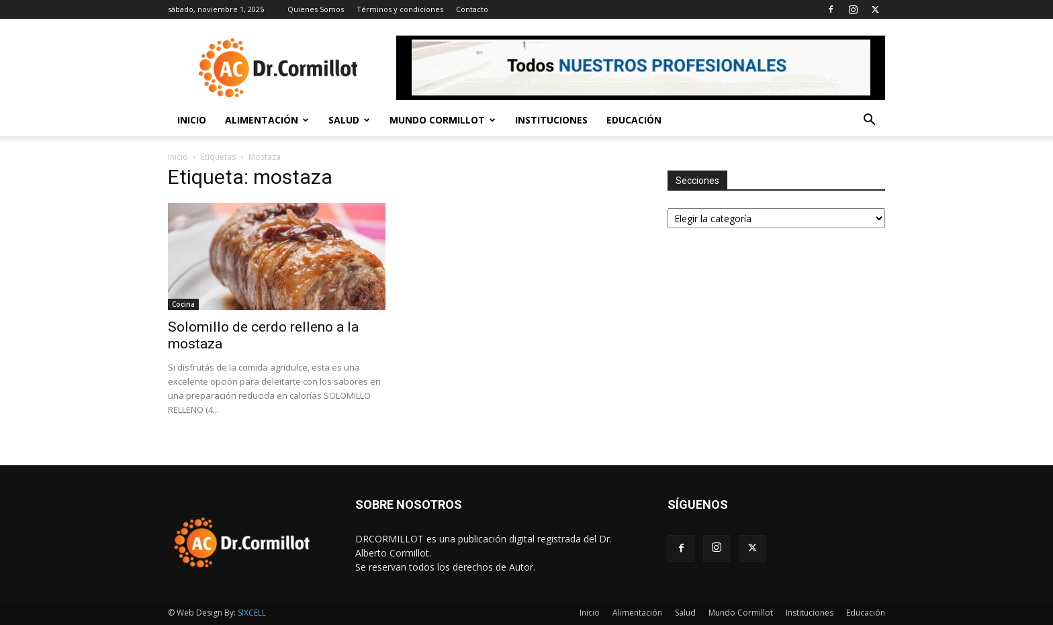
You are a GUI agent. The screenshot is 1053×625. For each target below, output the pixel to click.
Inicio (191, 119)
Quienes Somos (315, 9)
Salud (349, 119)
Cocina (183, 304)
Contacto (472, 9)
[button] (869, 121)
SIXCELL (252, 612)
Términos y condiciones (400, 9)
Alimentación (267, 119)
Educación (633, 119)
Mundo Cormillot (443, 119)
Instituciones (551, 119)
